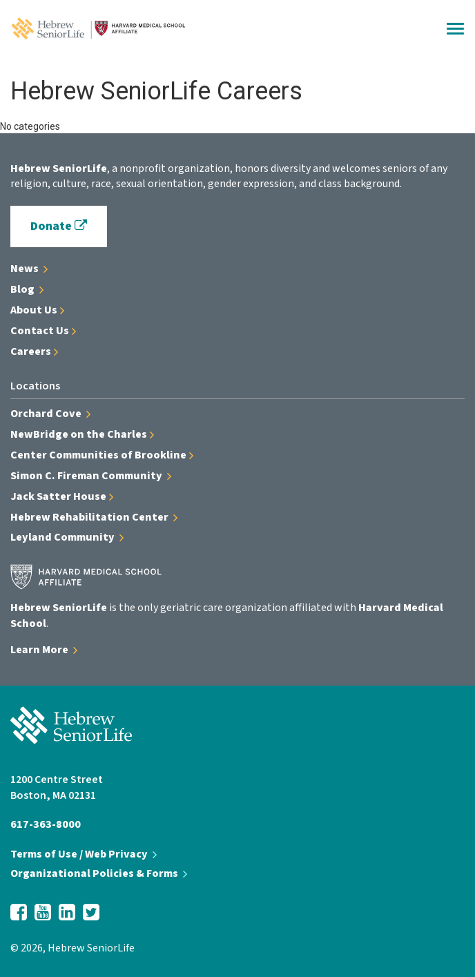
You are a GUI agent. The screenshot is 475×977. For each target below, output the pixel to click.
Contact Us (43, 330)
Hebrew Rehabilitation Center (93, 517)
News (29, 268)
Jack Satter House (61, 496)
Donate (58, 226)
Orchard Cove (50, 413)
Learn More (43, 649)
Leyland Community (67, 537)
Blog (26, 289)
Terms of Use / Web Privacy (83, 854)
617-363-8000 (45, 824)
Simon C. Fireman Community (90, 475)
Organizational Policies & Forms (98, 873)
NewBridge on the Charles (82, 434)
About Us (37, 310)
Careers (34, 351)
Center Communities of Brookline (101, 455)
